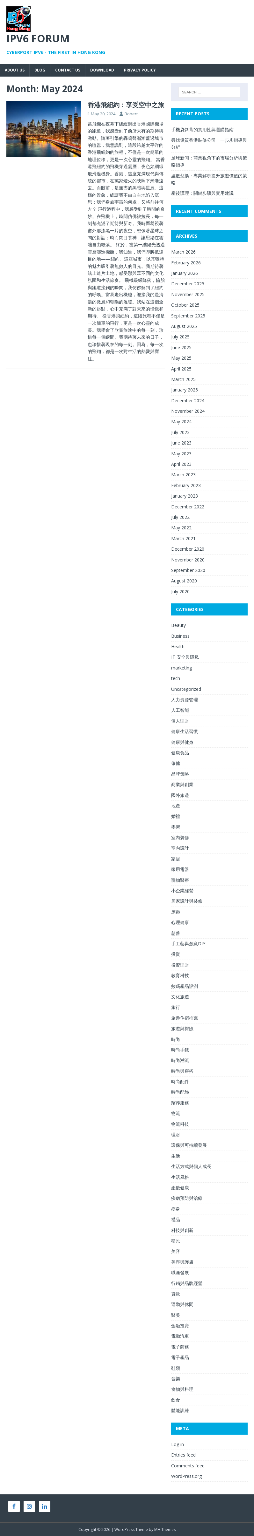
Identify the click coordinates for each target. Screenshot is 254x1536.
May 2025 (181, 358)
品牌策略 (180, 774)
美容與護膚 (182, 1262)
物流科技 (180, 1124)
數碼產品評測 (184, 986)
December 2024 (187, 401)
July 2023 (180, 432)
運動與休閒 (182, 1304)
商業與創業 (182, 784)
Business (180, 636)
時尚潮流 (180, 1060)
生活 (175, 1156)
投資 (175, 954)
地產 (175, 806)
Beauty (178, 625)
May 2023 (181, 454)
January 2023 (184, 496)
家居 (175, 859)
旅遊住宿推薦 (184, 1018)
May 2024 (181, 421)
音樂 (175, 1379)
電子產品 (180, 1357)
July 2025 (180, 337)
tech (175, 678)
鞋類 (175, 1368)
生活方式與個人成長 (191, 1166)
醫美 (175, 1315)
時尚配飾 (180, 1092)
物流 (175, 1113)
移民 (175, 1241)
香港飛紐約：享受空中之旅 (126, 104)
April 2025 (181, 369)
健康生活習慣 (184, 731)
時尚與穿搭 (182, 1071)
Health (178, 646)
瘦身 (175, 1209)
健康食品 (180, 753)
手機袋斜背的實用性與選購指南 (202, 129)
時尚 (175, 1039)
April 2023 (181, 464)
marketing (181, 668)
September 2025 (188, 316)
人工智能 (180, 710)
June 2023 (181, 443)
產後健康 (180, 1188)
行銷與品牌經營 (186, 1283)
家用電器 (180, 869)
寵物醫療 (180, 880)
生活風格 (180, 1177)
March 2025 (183, 379)
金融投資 (180, 1325)
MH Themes (165, 1529)
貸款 (175, 1294)
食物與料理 (182, 1389)
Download (102, 70)
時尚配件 (180, 1081)
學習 (175, 827)
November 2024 (188, 411)
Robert (131, 114)
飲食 (175, 1400)
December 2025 (187, 284)
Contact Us (67, 70)
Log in (177, 1444)
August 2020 (184, 581)
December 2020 (187, 549)
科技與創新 (182, 1230)
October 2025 (185, 305)
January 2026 (184, 273)
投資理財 (180, 965)
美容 (175, 1251)
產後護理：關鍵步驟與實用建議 (202, 193)
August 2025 (184, 326)
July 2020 (180, 591)
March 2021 (183, 538)
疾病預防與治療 (186, 1198)
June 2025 (181, 347)
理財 (175, 1135)
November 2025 (188, 294)
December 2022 (187, 507)
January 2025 (184, 390)
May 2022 (181, 528)
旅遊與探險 (182, 1028)
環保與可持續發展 (189, 1145)
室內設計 (180, 848)
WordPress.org (186, 1476)
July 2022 (180, 517)
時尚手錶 (180, 1050)
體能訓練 (180, 1410)
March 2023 (183, 475)
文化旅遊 (180, 997)
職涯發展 (180, 1272)
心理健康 (180, 922)
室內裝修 (180, 837)
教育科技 (180, 975)
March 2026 (183, 252)
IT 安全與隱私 (185, 657)
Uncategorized (186, 689)
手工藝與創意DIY (188, 944)
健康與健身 (182, 742)
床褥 (175, 912)
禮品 (175, 1219)
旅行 (175, 1007)
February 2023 (186, 485)
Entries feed (183, 1455)
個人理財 (180, 721)
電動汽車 (180, 1336)
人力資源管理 (184, 700)
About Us (15, 70)
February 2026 (186, 263)
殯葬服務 (180, 1103)
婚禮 (175, 816)
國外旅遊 (180, 795)
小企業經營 (182, 890)
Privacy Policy (140, 70)
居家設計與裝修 (186, 901)
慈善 (175, 933)
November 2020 (188, 560)
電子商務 (180, 1347)
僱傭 (175, 763)
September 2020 (188, 570)
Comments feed (188, 1466)
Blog (39, 70)
